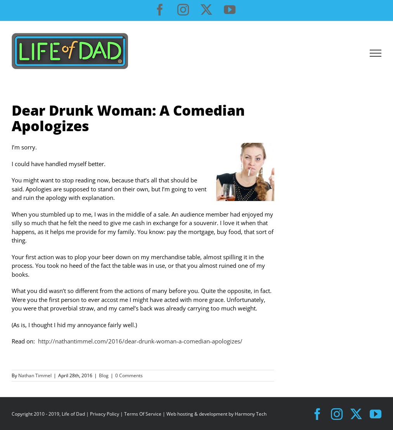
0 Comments (129, 375)
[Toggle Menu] (375, 53)
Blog (104, 375)
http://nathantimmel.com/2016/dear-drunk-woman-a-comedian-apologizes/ (140, 341)
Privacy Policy (104, 414)
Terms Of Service (142, 414)
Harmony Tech (251, 414)
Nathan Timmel (35, 375)
